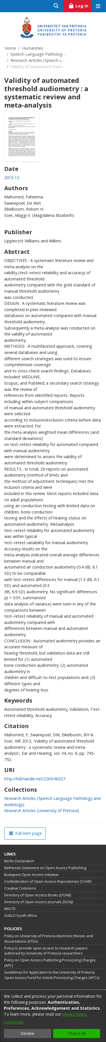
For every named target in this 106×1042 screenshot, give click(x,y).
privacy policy (74, 1014)
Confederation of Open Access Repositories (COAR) (47, 881)
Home (10, 48)
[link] (41, 810)
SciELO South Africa (20, 915)
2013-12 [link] (11, 177)
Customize (13, 1022)
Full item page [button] (25, 833)
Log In (80, 5)
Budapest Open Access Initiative (31, 874)
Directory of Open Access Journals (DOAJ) (38, 902)
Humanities (32, 48)
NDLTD (10, 908)
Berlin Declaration (19, 861)
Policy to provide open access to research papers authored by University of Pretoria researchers (46, 951)
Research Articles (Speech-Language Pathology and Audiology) (38, 60)
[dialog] (53, 1016)
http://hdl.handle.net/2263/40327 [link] (34, 778)
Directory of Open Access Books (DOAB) (37, 895)
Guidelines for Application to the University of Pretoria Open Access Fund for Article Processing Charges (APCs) (51, 975)
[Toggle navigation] (98, 6)
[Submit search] (56, 6)
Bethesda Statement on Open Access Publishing (45, 867)
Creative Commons (20, 888)
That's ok (76, 1033)
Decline (27, 1033)
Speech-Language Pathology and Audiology (38, 54)
